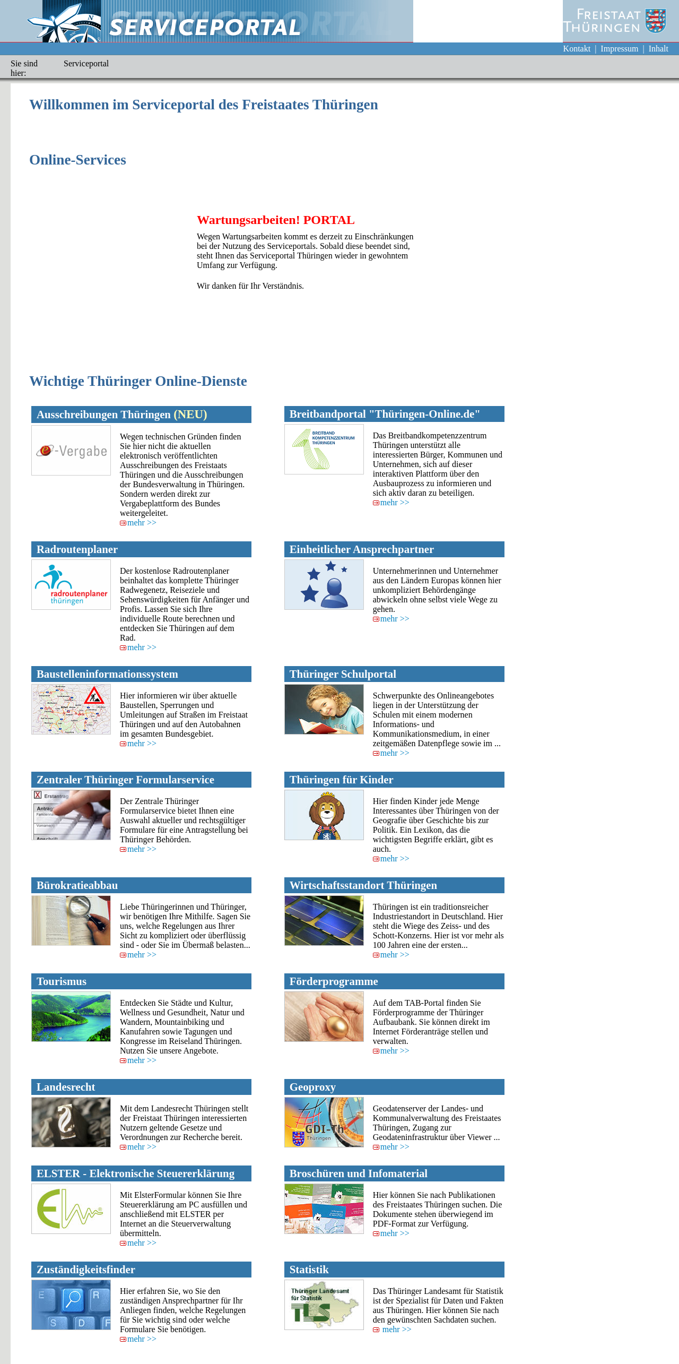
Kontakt (577, 48)
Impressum (619, 48)
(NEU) (190, 414)
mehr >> (138, 522)
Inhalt (658, 48)
